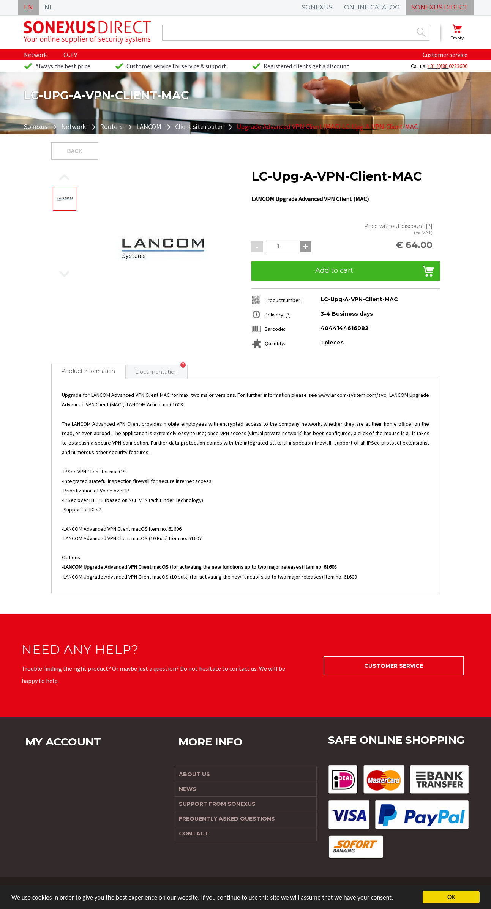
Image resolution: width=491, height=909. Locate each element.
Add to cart (334, 270)
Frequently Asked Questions (227, 818)
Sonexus (36, 126)
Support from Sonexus (217, 803)
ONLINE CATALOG (372, 7)
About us (194, 774)
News (187, 789)
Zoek (421, 32)
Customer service (445, 54)
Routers (111, 126)
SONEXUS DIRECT (439, 7)
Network (35, 54)
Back (74, 151)
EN (28, 7)
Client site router (199, 126)
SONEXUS (317, 7)
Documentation (156, 372)
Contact (194, 833)
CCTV (70, 54)
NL (48, 7)
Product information (88, 371)
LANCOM (148, 126)
